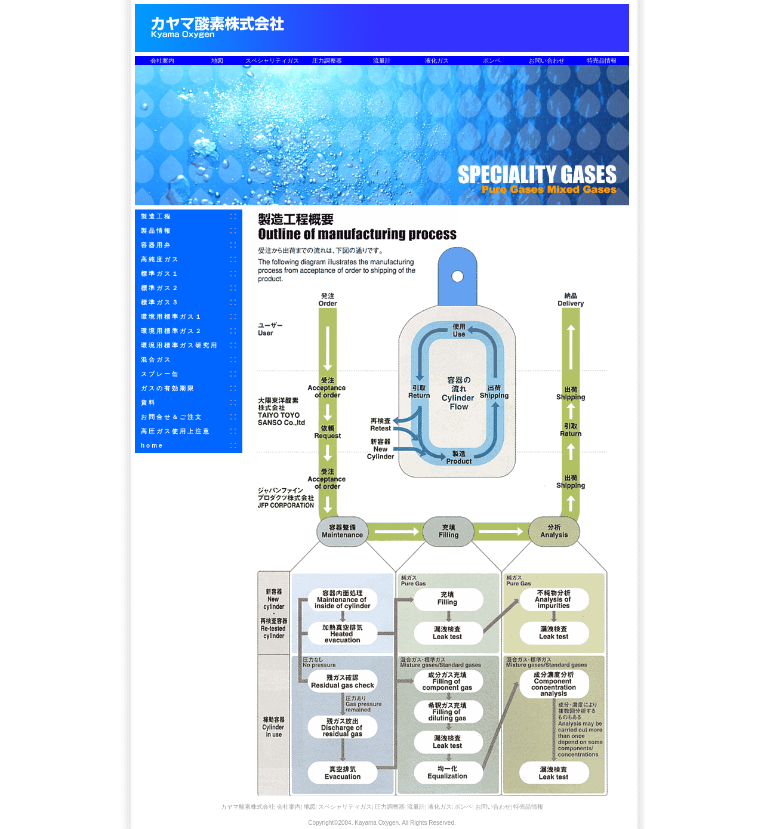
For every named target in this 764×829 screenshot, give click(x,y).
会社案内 (162, 60)
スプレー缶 (160, 374)
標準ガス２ (160, 288)
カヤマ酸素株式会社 (248, 806)
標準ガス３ (160, 302)
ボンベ (492, 60)
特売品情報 (602, 60)
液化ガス (437, 60)
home (152, 445)
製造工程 (156, 216)
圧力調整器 (327, 60)
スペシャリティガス (272, 60)
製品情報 (156, 230)
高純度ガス (160, 259)
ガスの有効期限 (168, 388)
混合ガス (156, 359)
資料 (148, 402)
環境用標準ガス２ (172, 331)
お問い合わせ (547, 60)
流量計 (382, 60)
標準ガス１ (160, 273)
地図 (217, 60)
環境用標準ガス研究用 (179, 345)
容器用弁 (156, 245)
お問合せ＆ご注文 (172, 417)
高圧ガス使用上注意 (176, 431)
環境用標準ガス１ (172, 316)
